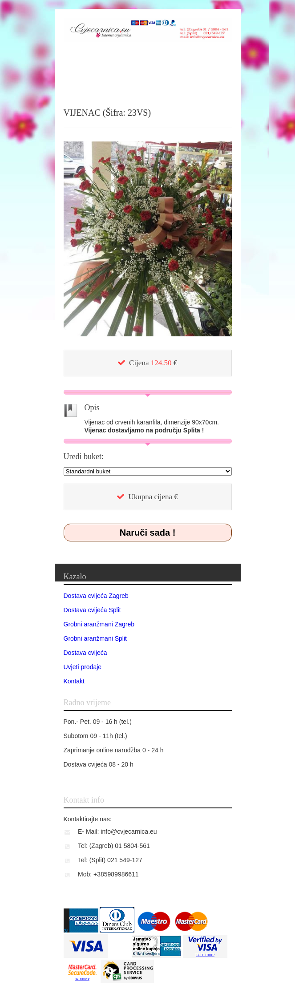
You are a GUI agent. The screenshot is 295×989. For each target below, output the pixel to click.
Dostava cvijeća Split (92, 610)
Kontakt (74, 681)
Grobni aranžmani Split (95, 638)
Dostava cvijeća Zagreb (96, 595)
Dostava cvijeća (85, 652)
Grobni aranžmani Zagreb (99, 624)
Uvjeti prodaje (83, 666)
